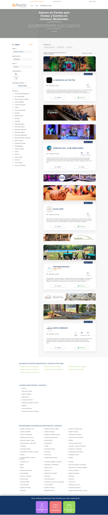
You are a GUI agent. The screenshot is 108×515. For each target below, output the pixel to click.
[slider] (12, 88)
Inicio (32, 5)
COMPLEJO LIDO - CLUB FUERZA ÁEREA (68, 148)
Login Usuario (92, 1)
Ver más (54, 31)
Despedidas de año (45, 5)
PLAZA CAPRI (58, 209)
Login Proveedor (57, 1)
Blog (37, 5)
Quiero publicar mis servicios (37, 1)
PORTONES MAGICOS (61, 267)
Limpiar (31, 44)
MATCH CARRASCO (60, 328)
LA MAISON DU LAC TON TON (64, 80)
